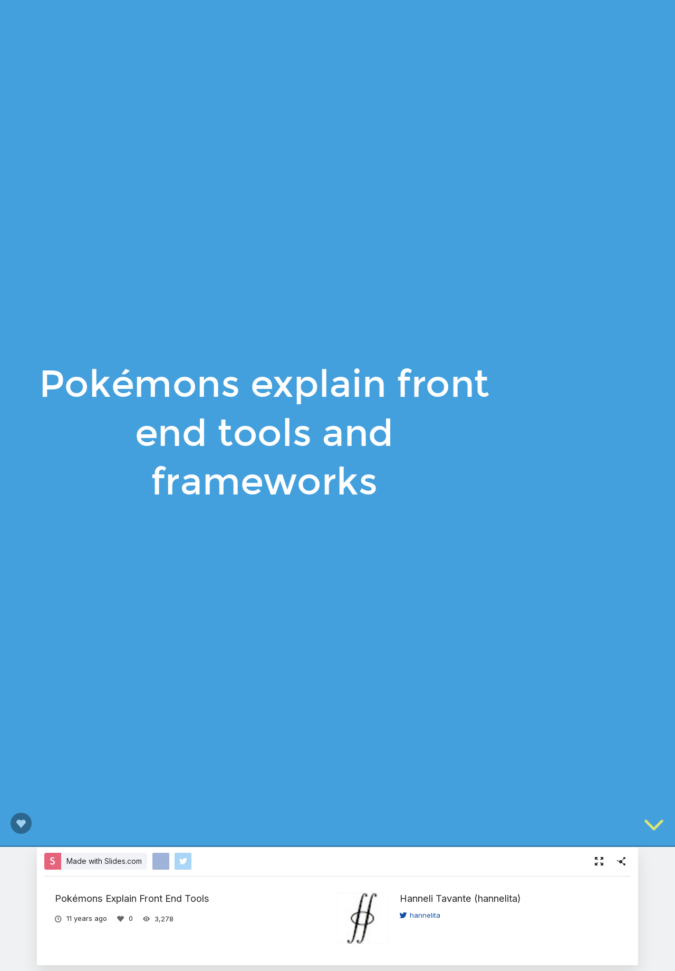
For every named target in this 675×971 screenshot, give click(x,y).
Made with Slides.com (104, 860)
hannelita (420, 915)
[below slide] (653, 827)
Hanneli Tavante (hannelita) (460, 898)
